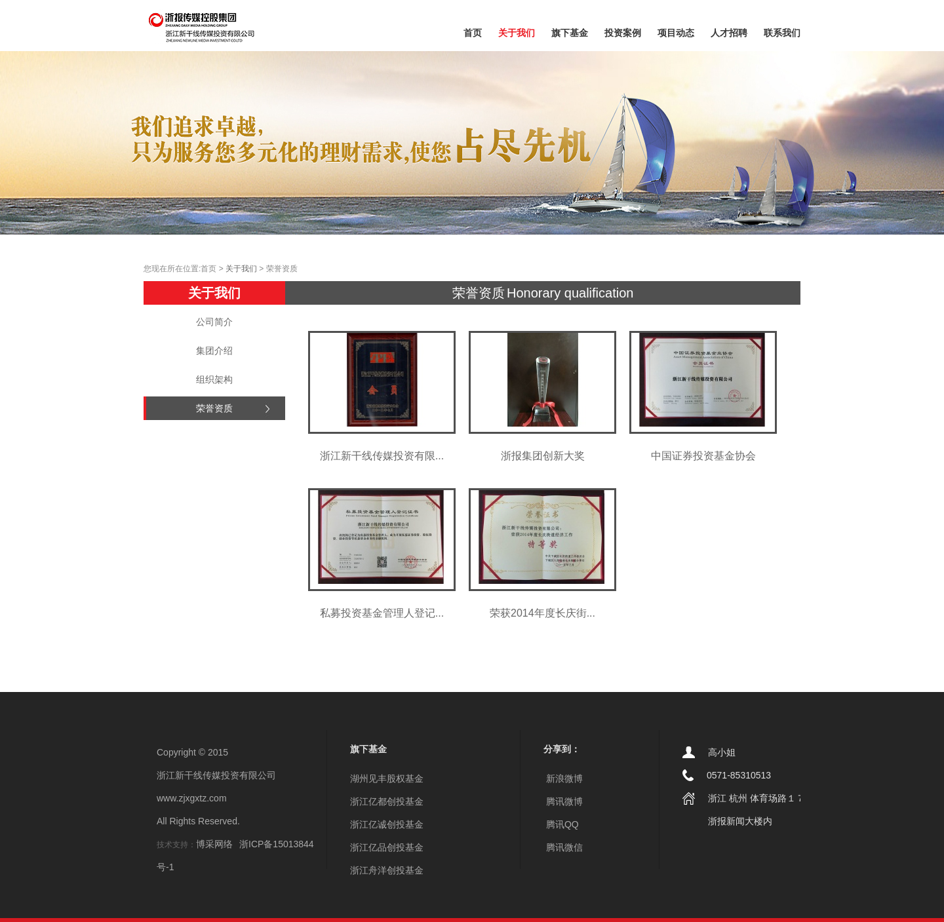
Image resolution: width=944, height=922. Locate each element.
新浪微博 (563, 778)
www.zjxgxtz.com (192, 798)
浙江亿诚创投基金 (386, 824)
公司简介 (214, 322)
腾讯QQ (561, 824)
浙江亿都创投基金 (386, 801)
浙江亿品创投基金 (386, 847)
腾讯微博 (563, 801)
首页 (472, 33)
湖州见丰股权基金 (386, 778)
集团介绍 (214, 350)
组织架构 (214, 379)
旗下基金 (569, 33)
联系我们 (782, 33)
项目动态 (676, 33)
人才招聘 (729, 33)
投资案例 (622, 33)
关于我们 (516, 33)
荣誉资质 (214, 408)
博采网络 (214, 844)
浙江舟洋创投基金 (386, 870)
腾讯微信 (563, 847)
